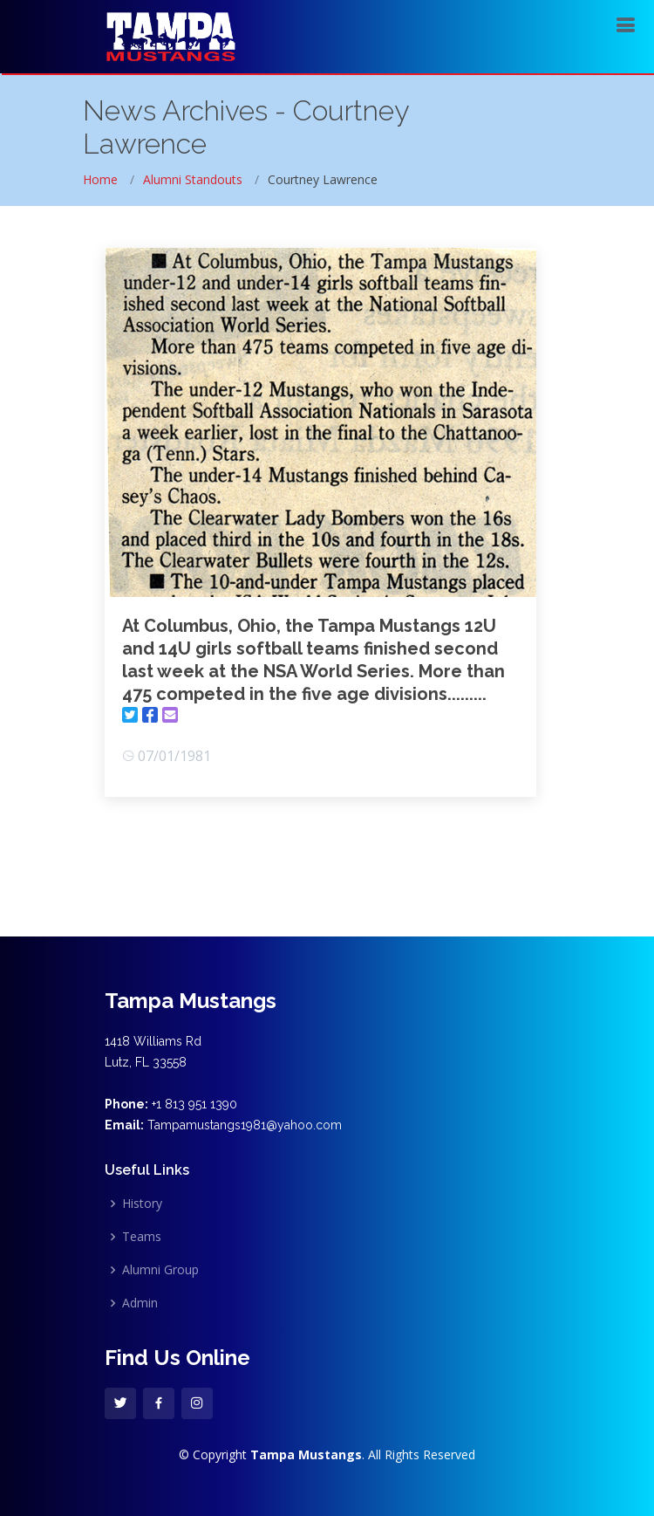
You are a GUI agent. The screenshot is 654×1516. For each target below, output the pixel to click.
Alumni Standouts (192, 179)
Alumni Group (160, 1270)
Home (100, 179)
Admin (140, 1303)
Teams (141, 1237)
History (142, 1203)
